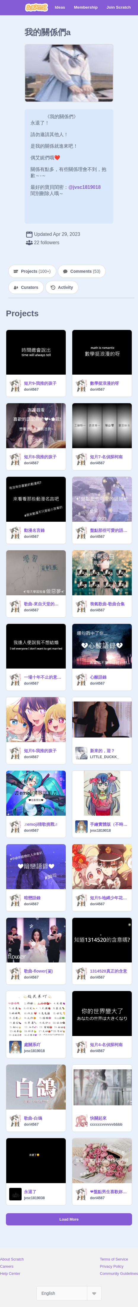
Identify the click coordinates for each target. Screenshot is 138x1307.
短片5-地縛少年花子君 (109, 897)
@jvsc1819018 (84, 187)
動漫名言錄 (34, 530)
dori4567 (31, 389)
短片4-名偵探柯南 (106, 1044)
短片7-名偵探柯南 (106, 456)
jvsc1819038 (34, 1198)
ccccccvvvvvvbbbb (106, 1124)
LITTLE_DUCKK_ (104, 757)
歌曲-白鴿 (33, 1118)
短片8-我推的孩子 (40, 456)
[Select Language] (69, 1293)
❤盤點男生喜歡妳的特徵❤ (109, 1191)
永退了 (30, 1191)
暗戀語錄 (32, 897)
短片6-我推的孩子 (40, 750)
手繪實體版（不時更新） (109, 824)
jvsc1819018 (100, 830)
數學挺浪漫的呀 (104, 383)
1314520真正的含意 (108, 971)
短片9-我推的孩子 (40, 383)
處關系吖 (32, 1044)
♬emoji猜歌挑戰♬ (41, 824)
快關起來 (98, 1118)
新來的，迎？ (102, 750)
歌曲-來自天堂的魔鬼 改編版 (43, 604)
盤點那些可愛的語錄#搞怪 (109, 530)
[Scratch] (37, 7)
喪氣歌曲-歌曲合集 (107, 604)
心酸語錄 (98, 677)
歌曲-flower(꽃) (38, 971)
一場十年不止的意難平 (43, 677)
